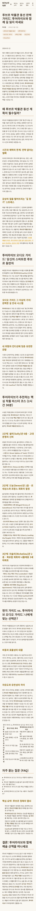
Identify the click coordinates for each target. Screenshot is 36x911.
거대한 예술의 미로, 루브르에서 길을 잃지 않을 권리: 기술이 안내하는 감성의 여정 (17, 240)
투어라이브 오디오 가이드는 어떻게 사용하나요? (17, 778)
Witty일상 (22, 4)
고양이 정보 (28, 4)
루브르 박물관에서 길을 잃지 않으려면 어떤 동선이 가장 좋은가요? (18, 783)
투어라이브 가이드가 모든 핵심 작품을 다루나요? (17, 787)
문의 (32, 4)
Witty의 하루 (5, 4)
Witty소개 (16, 4)
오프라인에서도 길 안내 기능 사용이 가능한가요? (17, 792)
